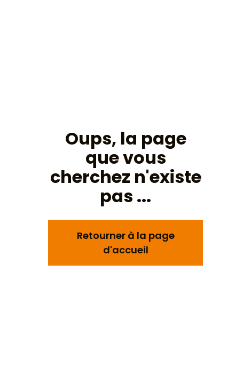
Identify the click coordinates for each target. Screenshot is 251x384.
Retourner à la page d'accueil (126, 243)
